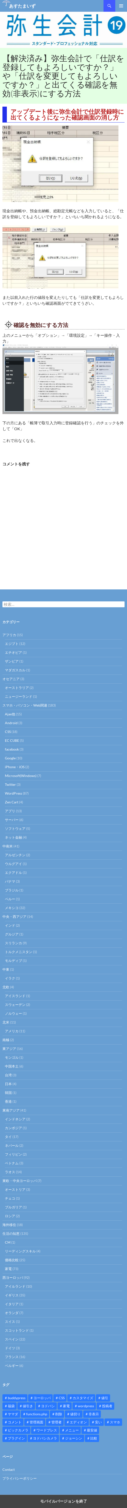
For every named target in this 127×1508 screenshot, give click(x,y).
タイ (8, 1137)
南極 (5, 1040)
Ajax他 (10, 714)
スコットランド (17, 1330)
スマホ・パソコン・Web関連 (24, 705)
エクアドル (13, 872)
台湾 (8, 1075)
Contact (8, 1469)
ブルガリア (13, 1207)
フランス (12, 1357)
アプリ (10, 811)
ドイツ (10, 1348)
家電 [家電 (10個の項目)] (66, 1406)
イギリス (12, 1295)
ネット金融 (13, 837)
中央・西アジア (14, 916)
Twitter (10, 784)
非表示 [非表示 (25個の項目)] (94, 1414)
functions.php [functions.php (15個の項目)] (36, 1414)
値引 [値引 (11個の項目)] (104, 1398)
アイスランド (15, 996)
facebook (12, 749)
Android (11, 723)
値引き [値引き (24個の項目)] (28, 1406)
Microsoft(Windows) (20, 776)
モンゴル (12, 1057)
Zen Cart (11, 802)
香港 (8, 1101)
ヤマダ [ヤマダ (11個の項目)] (13, 1414)
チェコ (10, 1198)
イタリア (12, 1304)
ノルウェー (13, 1013)
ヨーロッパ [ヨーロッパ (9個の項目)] (42, 1398)
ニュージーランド (18, 696)
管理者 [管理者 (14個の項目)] (56, 1422)
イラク (10, 978)
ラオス (10, 1172)
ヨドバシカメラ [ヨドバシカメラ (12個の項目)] (45, 1438)
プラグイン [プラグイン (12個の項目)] (16, 1438)
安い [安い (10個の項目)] (98, 1422)
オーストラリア (17, 688)
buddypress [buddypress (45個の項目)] (16, 1398)
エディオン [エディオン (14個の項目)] (78, 1422)
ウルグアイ (13, 864)
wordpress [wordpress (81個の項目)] (86, 1406)
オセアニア (11, 679)
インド (10, 925)
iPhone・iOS (14, 767)
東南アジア (11, 1110)
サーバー (12, 820)
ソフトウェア (15, 828)
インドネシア (15, 1119)
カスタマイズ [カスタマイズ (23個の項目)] (83, 1398)
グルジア (12, 934)
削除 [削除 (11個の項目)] (58, 1414)
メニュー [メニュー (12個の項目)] (72, 1430)
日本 (8, 1084)
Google (10, 758)
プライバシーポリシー (19, 1478)
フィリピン (13, 1154)
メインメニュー (121, 6)
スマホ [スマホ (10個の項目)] (115, 1422)
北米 (5, 1022)
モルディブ (13, 960)
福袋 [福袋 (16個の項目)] (11, 1406)
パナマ (10, 881)
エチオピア (13, 652)
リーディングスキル (20, 1251)
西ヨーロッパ (12, 1277)
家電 (8, 1269)
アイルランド (15, 1286)
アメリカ (12, 1031)
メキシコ (12, 908)
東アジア (9, 1049)
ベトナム (12, 1163)
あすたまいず (22, 6)
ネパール (12, 1145)
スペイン (12, 1339)
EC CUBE (12, 740)
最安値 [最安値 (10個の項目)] (92, 1430)
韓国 (8, 1093)
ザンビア (12, 661)
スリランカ (13, 943)
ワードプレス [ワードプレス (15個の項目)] (46, 1430)
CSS (8, 732)
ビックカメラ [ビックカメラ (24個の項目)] (18, 1430)
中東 (5, 969)
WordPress (13, 793)
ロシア (10, 1216)
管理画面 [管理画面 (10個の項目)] (36, 1422)
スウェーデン (15, 1004)
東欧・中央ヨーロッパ (19, 1181)
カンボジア (13, 1128)
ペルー (10, 899)
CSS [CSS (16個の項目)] (62, 1398)
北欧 (5, 987)
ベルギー (12, 1365)
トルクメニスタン (18, 952)
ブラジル (12, 890)
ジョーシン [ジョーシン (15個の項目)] (73, 1438)
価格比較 (12, 1260)
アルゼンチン (15, 855)
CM (8, 1242)
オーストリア (15, 1189)
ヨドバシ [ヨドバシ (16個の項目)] (48, 1406)
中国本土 (12, 1066)
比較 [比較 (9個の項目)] (93, 1438)
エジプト (12, 643)
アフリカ (9, 635)
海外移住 (9, 1225)
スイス (10, 1321)
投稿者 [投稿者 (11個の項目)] (107, 1406)
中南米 (7, 846)
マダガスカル (15, 670)
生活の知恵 (11, 1233)
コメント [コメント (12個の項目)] (15, 1422)
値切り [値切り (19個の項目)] (75, 1414)
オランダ (12, 1313)
